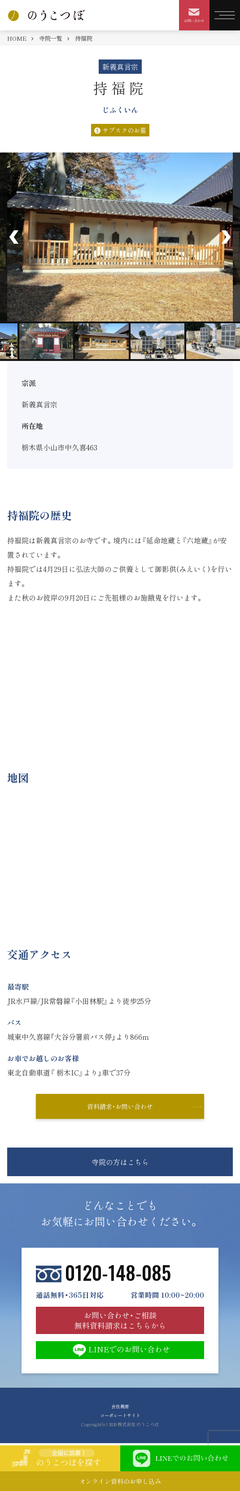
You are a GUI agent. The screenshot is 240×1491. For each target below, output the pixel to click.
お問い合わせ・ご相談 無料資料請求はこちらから (120, 1319)
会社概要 (120, 1406)
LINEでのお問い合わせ (120, 1350)
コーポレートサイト (120, 1415)
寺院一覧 (50, 38)
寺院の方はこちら (120, 1161)
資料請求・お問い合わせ (120, 1106)
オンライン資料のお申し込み (120, 1481)
